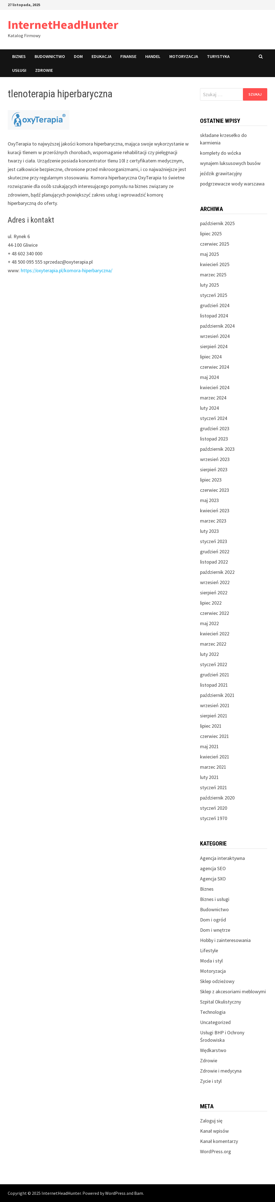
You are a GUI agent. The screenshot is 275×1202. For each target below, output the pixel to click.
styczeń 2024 (213, 418)
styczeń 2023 (213, 541)
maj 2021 (209, 746)
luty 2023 (209, 531)
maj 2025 (209, 254)
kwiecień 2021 (214, 756)
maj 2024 (209, 377)
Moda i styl (211, 960)
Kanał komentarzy (219, 1141)
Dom (78, 56)
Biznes (19, 56)
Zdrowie (44, 70)
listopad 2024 (214, 315)
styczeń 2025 (213, 295)
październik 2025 (217, 223)
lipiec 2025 (211, 233)
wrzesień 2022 (215, 582)
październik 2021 (217, 695)
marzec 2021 (213, 767)
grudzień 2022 (214, 551)
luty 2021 (209, 777)
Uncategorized (215, 1022)
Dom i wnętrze (215, 930)
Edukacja (101, 56)
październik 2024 (217, 326)
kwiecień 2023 (214, 510)
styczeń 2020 (213, 808)
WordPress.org (215, 1151)
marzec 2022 (213, 644)
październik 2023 (217, 449)
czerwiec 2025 (214, 244)
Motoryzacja (183, 56)
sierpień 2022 (213, 592)
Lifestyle (209, 950)
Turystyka (218, 56)
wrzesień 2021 (215, 705)
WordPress (115, 1193)
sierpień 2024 (213, 346)
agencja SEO (213, 868)
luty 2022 (209, 654)
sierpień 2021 (213, 715)
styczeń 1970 (213, 818)
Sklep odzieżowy (217, 981)
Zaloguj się (211, 1120)
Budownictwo (50, 56)
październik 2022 (217, 572)
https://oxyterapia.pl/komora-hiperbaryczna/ (66, 270)
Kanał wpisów (214, 1131)
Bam (138, 1193)
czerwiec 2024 (214, 367)
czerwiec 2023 (214, 490)
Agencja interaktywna (222, 858)
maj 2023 (209, 500)
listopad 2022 (214, 562)
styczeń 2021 (213, 787)
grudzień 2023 (214, 428)
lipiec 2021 (211, 726)
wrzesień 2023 (215, 459)
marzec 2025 (213, 274)
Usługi (19, 70)
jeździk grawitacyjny (221, 173)
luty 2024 (209, 408)
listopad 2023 (214, 439)
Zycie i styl (211, 1081)
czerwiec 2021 (214, 736)
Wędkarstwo (213, 1050)
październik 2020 (217, 797)
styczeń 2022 (213, 664)
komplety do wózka (220, 153)
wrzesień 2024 (215, 336)
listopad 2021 (214, 685)
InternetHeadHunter (63, 24)
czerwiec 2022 (214, 613)
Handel (152, 56)
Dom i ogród (213, 919)
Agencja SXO (213, 878)
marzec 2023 (213, 521)
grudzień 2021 (214, 674)
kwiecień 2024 (214, 387)
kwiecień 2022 (214, 633)
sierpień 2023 (213, 469)
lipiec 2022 (211, 603)
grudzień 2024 (214, 305)
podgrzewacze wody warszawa (232, 183)
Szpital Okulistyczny (220, 1002)
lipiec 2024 (211, 356)
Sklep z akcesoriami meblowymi (233, 991)
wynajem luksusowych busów (230, 163)
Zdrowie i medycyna (221, 1071)
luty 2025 (209, 285)
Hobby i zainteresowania (225, 940)
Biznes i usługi (214, 899)
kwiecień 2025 (214, 264)
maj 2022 (209, 623)
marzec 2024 (213, 397)
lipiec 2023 (211, 480)
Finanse (128, 56)
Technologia (212, 1012)
